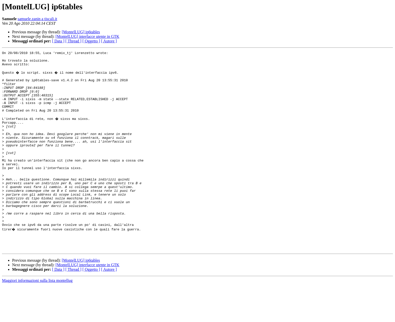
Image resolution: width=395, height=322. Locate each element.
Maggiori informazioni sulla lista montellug (37, 317)
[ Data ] (58, 41)
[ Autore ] (109, 41)
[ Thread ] (73, 41)
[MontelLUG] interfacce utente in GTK (87, 36)
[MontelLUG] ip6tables (81, 32)
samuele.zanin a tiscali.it (37, 19)
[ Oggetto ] (91, 41)
